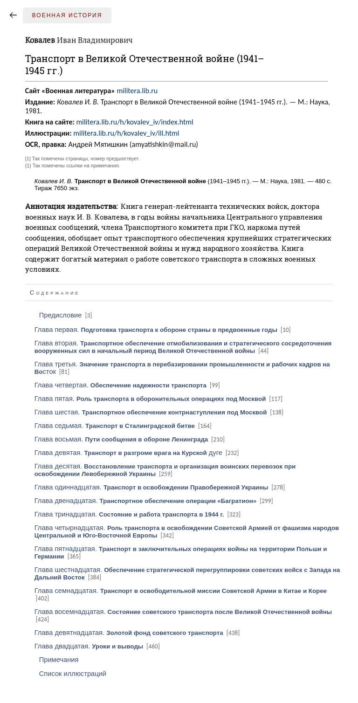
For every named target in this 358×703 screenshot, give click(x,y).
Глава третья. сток (182, 367)
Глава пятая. (159, 398)
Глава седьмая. (123, 425)
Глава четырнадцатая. (186, 531)
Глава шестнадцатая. (187, 573)
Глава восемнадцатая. (183, 615)
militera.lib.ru (137, 90)
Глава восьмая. (130, 439)
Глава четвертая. (127, 385)
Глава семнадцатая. (180, 594)
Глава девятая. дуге (137, 452)
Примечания (59, 659)
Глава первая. (163, 329)
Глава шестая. (159, 412)
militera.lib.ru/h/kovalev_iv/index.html (134, 121)
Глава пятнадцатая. (180, 552)
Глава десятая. (165, 469)
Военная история (67, 15)
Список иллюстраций (72, 673)
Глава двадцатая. (97, 646)
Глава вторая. (183, 346)
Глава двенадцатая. (154, 500)
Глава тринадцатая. (138, 514)
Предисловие (66, 315)
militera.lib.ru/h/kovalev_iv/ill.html (126, 133)
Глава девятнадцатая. (137, 632)
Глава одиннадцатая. (160, 487)
